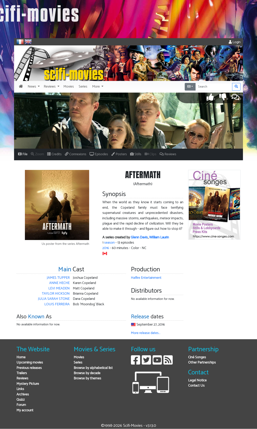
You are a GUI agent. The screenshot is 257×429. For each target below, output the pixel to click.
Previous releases (29, 368)
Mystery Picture (27, 384)
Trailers (21, 373)
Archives (22, 394)
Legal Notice (197, 380)
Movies (79, 357)
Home (20, 357)
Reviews (22, 378)
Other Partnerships (202, 363)
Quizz (20, 400)
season (109, 243)
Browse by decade (87, 373)
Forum (21, 405)
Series (78, 363)
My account (24, 410)
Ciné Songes (197, 357)
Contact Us (196, 386)
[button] (33, 87)
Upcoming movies (29, 363)
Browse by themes (87, 378)
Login (235, 42)
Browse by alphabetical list (93, 368)
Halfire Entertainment (146, 278)
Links (20, 389)
